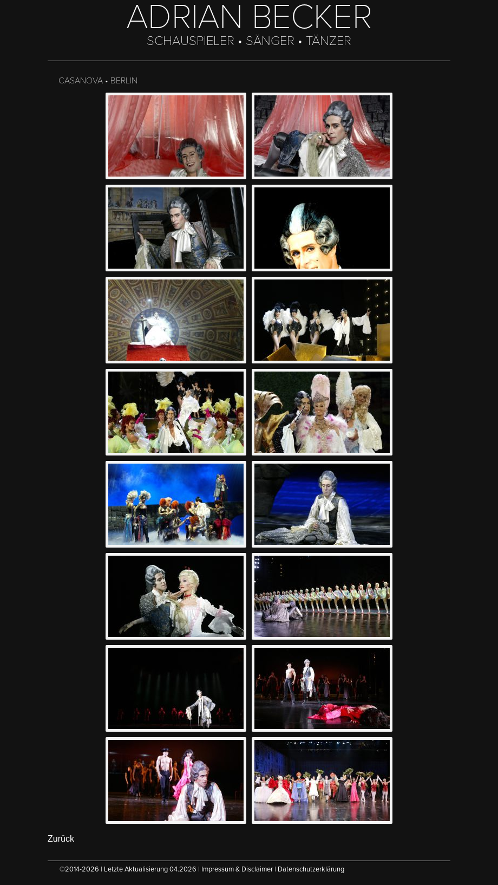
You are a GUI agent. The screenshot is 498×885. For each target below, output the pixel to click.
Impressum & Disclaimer (237, 869)
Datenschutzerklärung (311, 869)
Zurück (61, 838)
